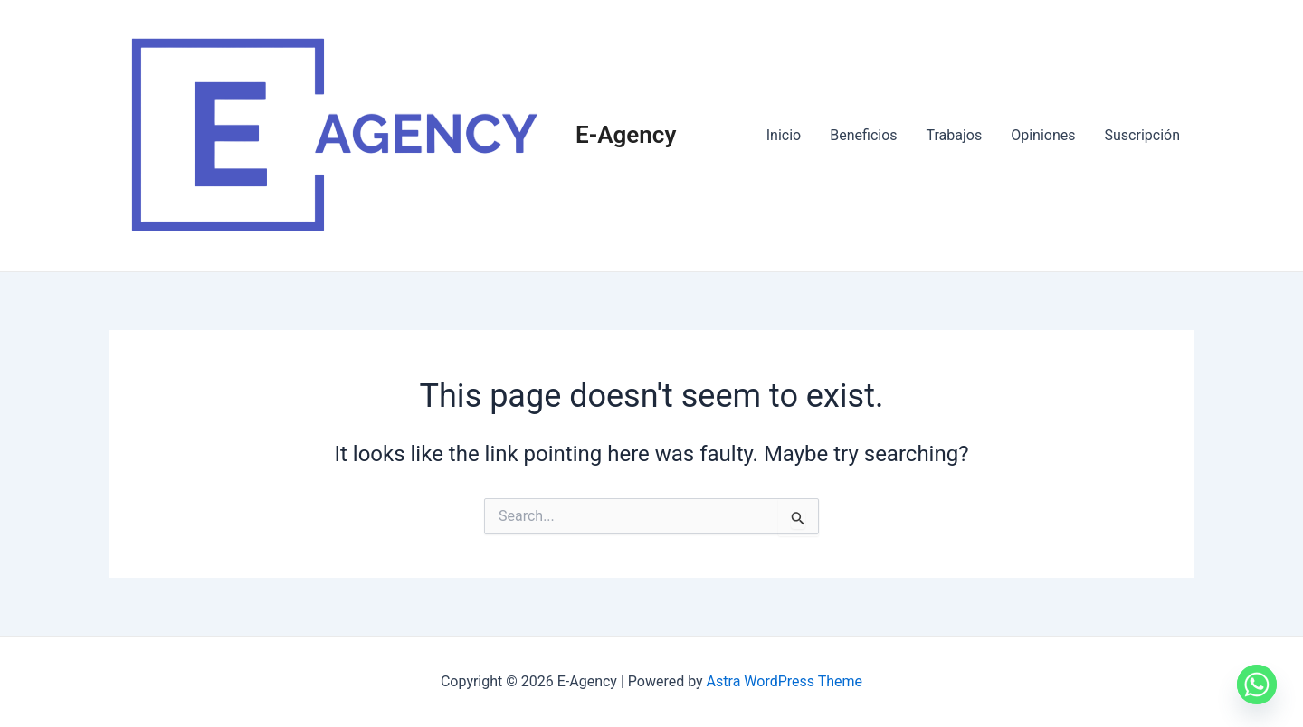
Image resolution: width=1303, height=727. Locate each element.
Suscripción (1142, 135)
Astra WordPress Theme (784, 681)
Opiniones (1043, 135)
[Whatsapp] (1257, 684)
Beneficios (863, 135)
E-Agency (625, 134)
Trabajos (955, 135)
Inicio (783, 135)
